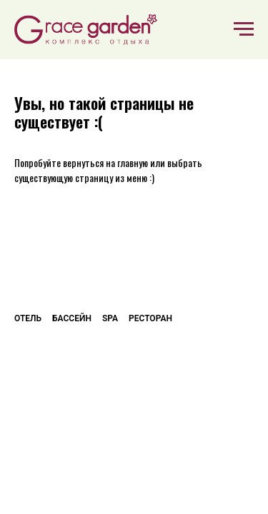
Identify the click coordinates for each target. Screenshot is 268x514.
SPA (110, 318)
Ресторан (150, 318)
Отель (27, 318)
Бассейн (71, 318)
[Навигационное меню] (244, 29)
